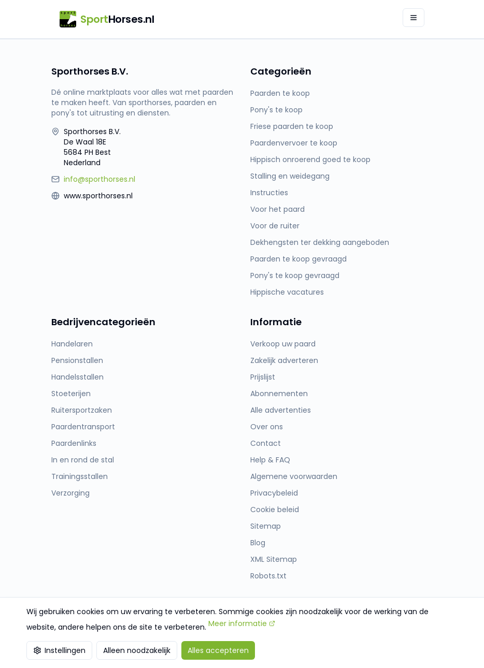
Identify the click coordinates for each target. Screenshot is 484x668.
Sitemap (265, 526)
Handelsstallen (77, 377)
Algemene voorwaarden (293, 476)
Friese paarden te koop (291, 126)
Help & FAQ (270, 460)
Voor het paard (277, 209)
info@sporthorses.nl (99, 179)
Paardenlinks (73, 443)
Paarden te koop (280, 93)
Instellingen (59, 650)
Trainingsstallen (79, 476)
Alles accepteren (218, 650)
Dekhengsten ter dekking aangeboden (319, 242)
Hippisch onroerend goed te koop (310, 159)
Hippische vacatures (287, 292)
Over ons (266, 427)
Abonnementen (279, 393)
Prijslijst (262, 377)
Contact (265, 443)
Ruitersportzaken (81, 410)
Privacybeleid (274, 493)
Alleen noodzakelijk (136, 650)
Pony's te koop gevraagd (294, 275)
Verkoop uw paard (283, 344)
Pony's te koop (276, 110)
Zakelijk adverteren (284, 360)
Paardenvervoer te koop (293, 143)
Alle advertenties (280, 410)
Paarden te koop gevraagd (298, 259)
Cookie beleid (274, 509)
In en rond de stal (82, 460)
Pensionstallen (77, 360)
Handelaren (72, 344)
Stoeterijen (71, 393)
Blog (257, 543)
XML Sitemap (273, 559)
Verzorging (70, 493)
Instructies (269, 192)
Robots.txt (268, 576)
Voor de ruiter (275, 226)
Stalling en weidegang (290, 176)
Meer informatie (241, 623)
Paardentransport (83, 427)
